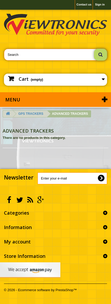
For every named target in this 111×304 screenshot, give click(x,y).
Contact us (83, 4)
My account (17, 241)
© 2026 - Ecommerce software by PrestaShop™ (40, 290)
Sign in (100, 4)
